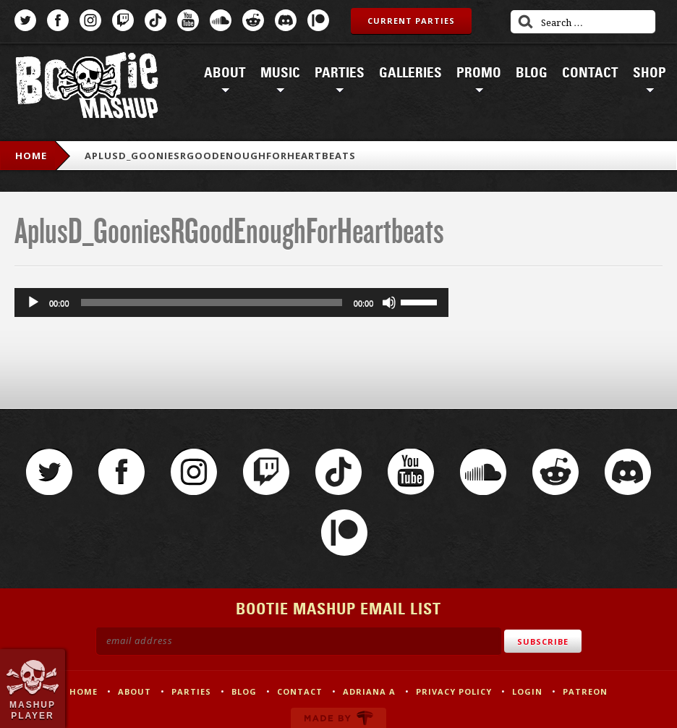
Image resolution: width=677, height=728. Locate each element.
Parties (340, 73)
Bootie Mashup (86, 88)
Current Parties (411, 20)
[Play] (33, 302)
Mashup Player (32, 710)
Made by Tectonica (338, 718)
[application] (231, 302)
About (225, 73)
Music (280, 73)
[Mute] (389, 302)
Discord (286, 20)
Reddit (253, 20)
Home (31, 155)
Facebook (58, 20)
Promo (478, 73)
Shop (649, 73)
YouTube (188, 20)
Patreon (318, 20)
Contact (590, 73)
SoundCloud (220, 20)
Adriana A (369, 691)
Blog (532, 73)
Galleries (410, 73)
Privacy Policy (454, 691)
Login (527, 691)
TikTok (155, 20)
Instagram (90, 20)
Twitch (123, 20)
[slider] (211, 302)
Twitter (25, 20)
